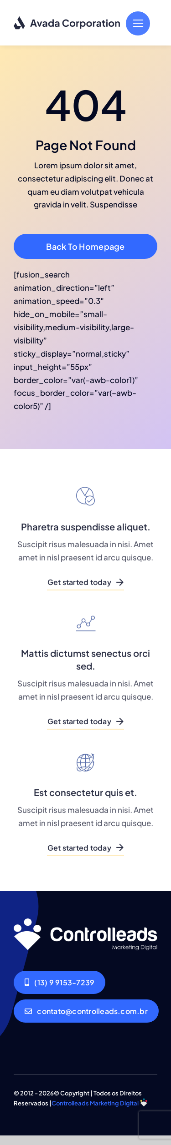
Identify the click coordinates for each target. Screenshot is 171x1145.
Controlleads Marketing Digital (95, 1103)
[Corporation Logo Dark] (67, 20)
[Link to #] (138, 23)
